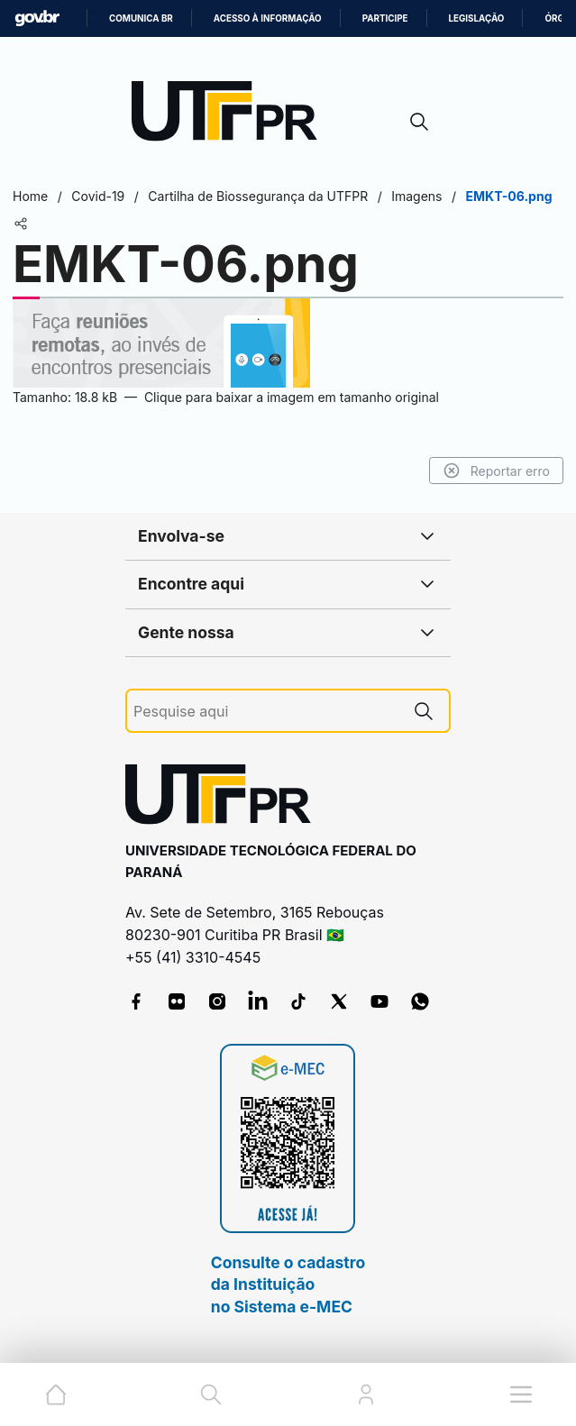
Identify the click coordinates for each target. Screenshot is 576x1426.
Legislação (477, 18)
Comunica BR (141, 18)
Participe (385, 18)
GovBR (36, 18)
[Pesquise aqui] (265, 711)
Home (30, 196)
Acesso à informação (268, 18)
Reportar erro (496, 471)
